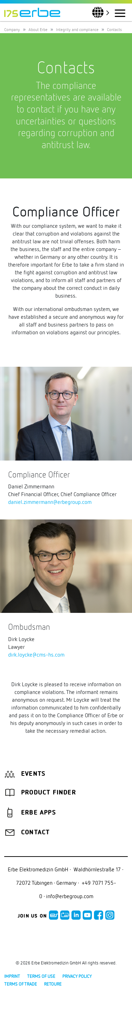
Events (33, 774)
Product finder (48, 793)
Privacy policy (77, 976)
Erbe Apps (38, 813)
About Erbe (38, 29)
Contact (35, 832)
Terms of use (41, 976)
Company (12, 29)
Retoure (53, 984)
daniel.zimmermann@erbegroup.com (50, 501)
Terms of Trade (20, 984)
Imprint (12, 976)
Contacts (114, 29)
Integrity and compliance (77, 29)
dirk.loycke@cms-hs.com (36, 654)
